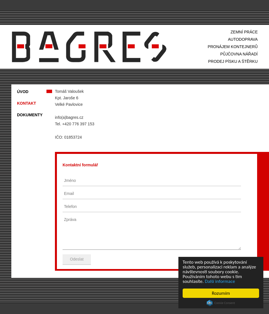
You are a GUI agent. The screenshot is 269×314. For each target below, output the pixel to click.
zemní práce (244, 32)
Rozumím (221, 293)
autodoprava (243, 39)
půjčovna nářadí (239, 54)
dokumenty (29, 115)
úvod (22, 91)
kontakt (26, 103)
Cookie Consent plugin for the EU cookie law (221, 303)
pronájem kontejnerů (233, 46)
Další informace (220, 281)
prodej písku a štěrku (233, 61)
